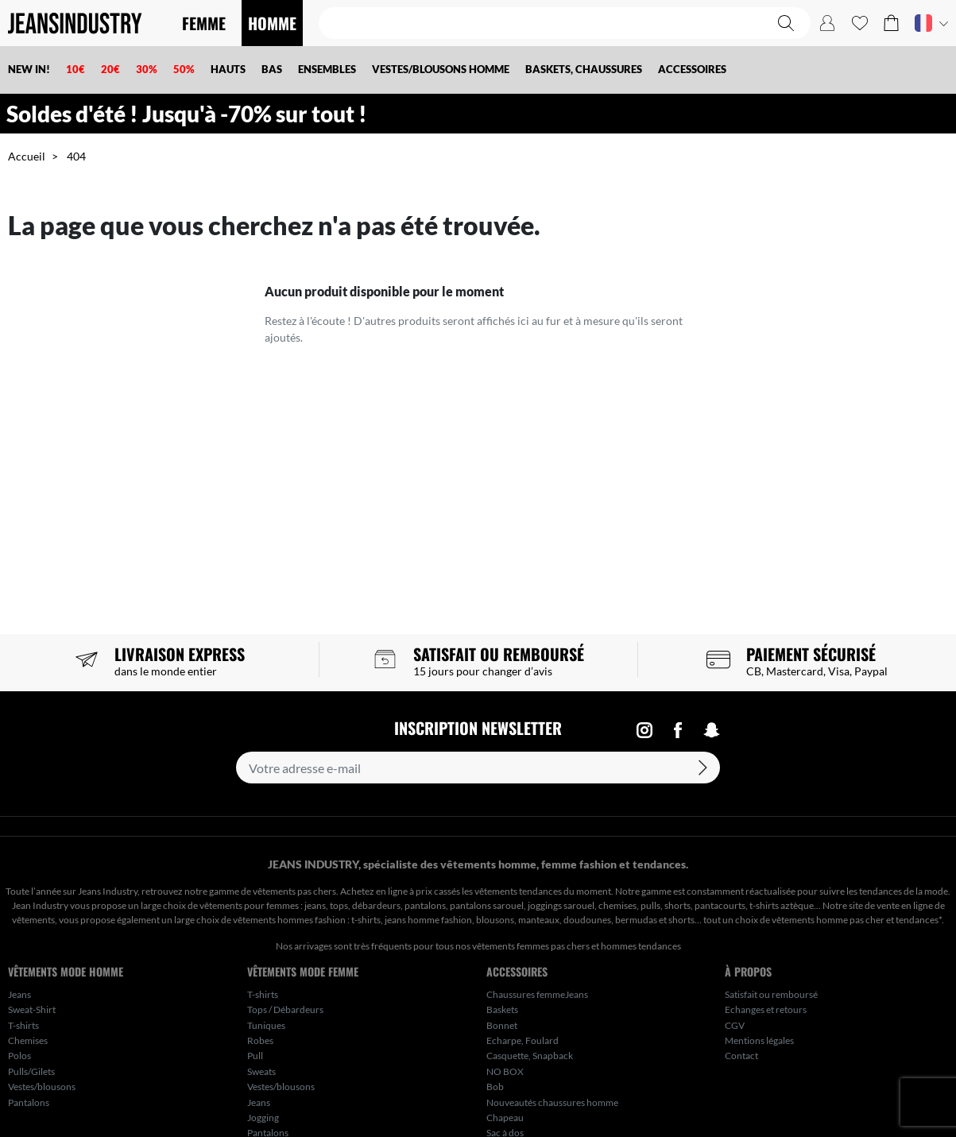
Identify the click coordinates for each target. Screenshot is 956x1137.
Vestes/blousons (41, 1087)
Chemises (28, 1040)
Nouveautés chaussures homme (552, 1102)
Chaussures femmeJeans (537, 994)
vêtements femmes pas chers (531, 946)
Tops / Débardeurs (285, 1009)
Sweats (261, 1071)
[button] (891, 23)
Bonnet (501, 1025)
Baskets (502, 1009)
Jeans (19, 994)
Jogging (263, 1117)
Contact (741, 1056)
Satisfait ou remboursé (771, 994)
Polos (19, 1056)
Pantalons (28, 1102)
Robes (260, 1040)
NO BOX (505, 1071)
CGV (735, 1025)
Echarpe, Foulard (522, 1040)
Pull (255, 1056)
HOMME (272, 23)
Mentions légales (759, 1040)
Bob (495, 1087)
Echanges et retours (766, 1009)
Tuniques (266, 1025)
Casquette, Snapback (529, 1056)
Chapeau (505, 1117)
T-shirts (23, 1025)
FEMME (204, 23)
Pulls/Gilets (31, 1071)
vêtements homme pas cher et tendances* (857, 920)
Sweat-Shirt (32, 1009)
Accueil (26, 156)
